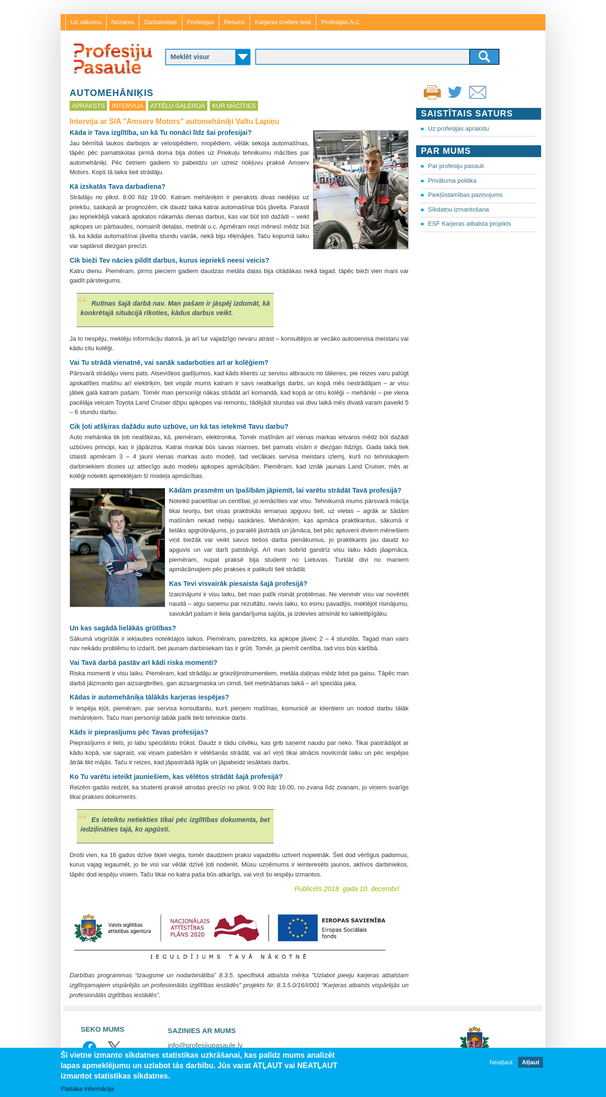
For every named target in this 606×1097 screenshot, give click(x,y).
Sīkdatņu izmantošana (458, 209)
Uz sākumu (86, 22)
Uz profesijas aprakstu (458, 128)
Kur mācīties (234, 105)
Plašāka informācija (87, 1088)
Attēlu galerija (178, 105)
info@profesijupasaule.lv (205, 1045)
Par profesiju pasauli (456, 165)
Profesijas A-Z (340, 22)
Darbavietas (160, 22)
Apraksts (88, 105)
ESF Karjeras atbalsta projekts (469, 223)
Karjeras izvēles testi (283, 22)
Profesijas (200, 22)
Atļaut (530, 1062)
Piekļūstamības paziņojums (465, 194)
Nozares (122, 22)
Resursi (234, 22)
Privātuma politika (452, 180)
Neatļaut (501, 1062)
